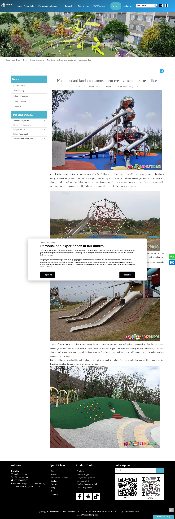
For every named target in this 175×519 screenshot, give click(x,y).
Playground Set (19, 130)
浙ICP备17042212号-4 (130, 512)
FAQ (53, 488)
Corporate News (19, 86)
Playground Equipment (22, 125)
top (171, 510)
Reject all (48, 275)
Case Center (56, 484)
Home (53, 471)
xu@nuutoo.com (20, 474)
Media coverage (18, 91)
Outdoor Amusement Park (23, 139)
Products (80, 471)
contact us (55, 494)
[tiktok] (96, 496)
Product (54, 481)
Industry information (20, 96)
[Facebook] (79, 496)
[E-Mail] (135, 470)
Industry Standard (19, 101)
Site (137, 86)
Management (17, 106)
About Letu (55, 474)
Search (162, 71)
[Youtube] (88, 496)
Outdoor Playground (21, 121)
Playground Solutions (59, 478)
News (53, 491)
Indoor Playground (20, 134)
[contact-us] (139, 487)
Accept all (127, 275)
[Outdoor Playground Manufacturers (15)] (87, 34)
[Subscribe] (160, 470)
